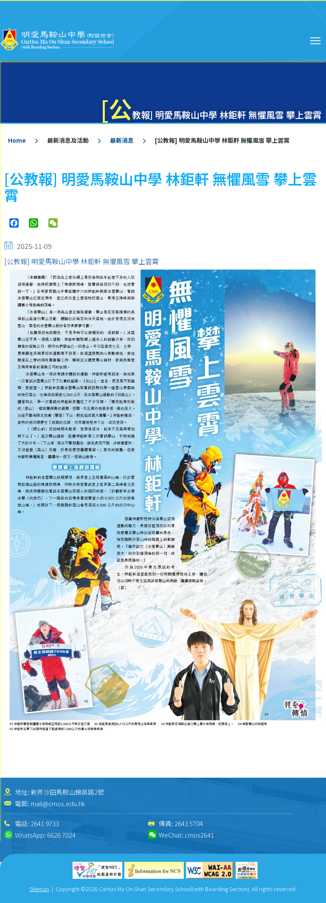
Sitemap (39, 889)
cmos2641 (199, 834)
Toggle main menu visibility (316, 39)
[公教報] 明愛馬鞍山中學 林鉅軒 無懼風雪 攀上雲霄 (81, 261)
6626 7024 (61, 834)
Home (17, 140)
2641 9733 (45, 823)
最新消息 (122, 140)
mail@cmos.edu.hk (58, 803)
